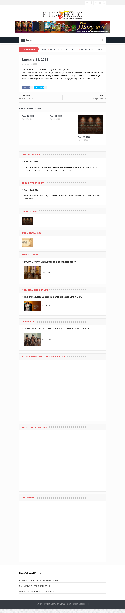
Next (102, 95)
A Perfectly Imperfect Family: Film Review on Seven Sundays (42, 580)
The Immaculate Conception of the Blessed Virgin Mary (53, 296)
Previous (24, 95)
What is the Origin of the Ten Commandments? (37, 591)
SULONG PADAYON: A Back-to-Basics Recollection (50, 261)
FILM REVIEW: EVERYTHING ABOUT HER (34, 586)
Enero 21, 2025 (26, 98)
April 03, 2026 (84, 137)
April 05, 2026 (28, 116)
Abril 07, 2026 (31, 161)
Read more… (29, 198)
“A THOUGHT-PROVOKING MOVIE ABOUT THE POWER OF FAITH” (57, 328)
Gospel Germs (99, 98)
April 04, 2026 (56, 116)
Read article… (46, 272)
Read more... (68, 170)
